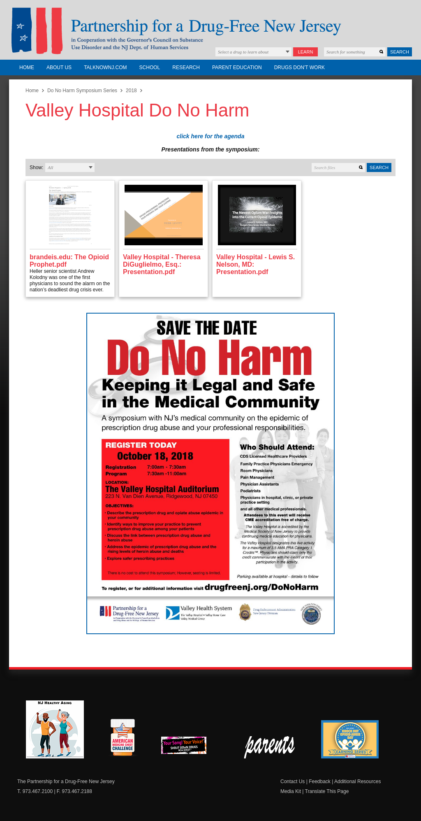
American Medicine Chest (122, 738)
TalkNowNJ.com (105, 67)
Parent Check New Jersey (270, 747)
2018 (131, 90)
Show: (36, 167)
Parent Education (237, 67)
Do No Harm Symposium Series (82, 90)
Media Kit (290, 791)
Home (26, 67)
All (50, 167)
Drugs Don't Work (299, 67)
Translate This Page (327, 791)
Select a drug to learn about (243, 51)
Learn (305, 51)
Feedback (320, 781)
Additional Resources (357, 781)
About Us (59, 67)
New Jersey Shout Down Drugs (190, 747)
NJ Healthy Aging (55, 729)
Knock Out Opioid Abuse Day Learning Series (350, 739)
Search (399, 51)
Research (186, 67)
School (149, 67)
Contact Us (292, 781)
